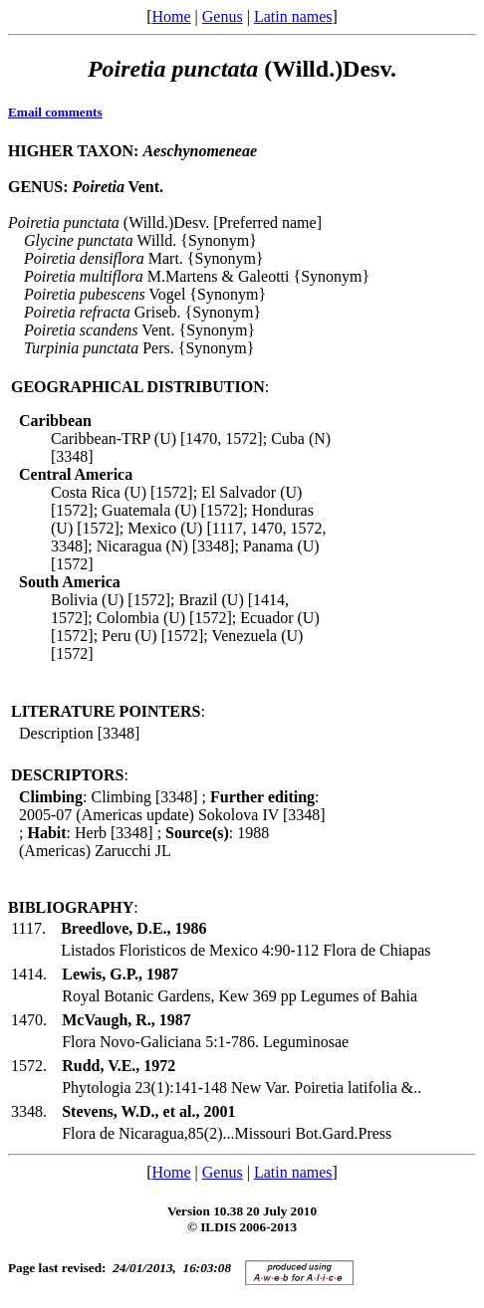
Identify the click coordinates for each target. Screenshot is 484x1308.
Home (170, 16)
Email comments (55, 112)
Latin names (293, 16)
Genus (222, 16)
